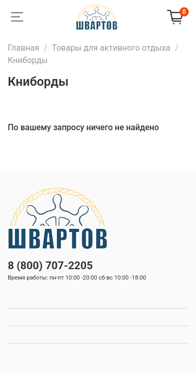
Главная (23, 48)
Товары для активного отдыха (111, 48)
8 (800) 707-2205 (50, 265)
